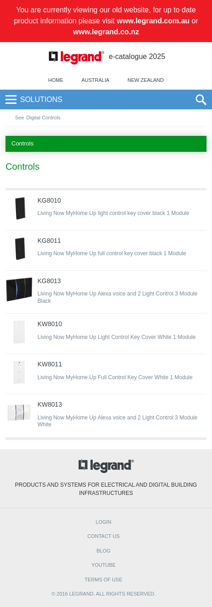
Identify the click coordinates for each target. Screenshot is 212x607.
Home (56, 80)
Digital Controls (43, 117)
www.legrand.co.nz (106, 32)
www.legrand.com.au (153, 21)
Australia (95, 80)
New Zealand (145, 80)
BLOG (103, 550)
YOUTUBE (103, 565)
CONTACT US (103, 536)
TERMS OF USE (103, 579)
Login (103, 522)
